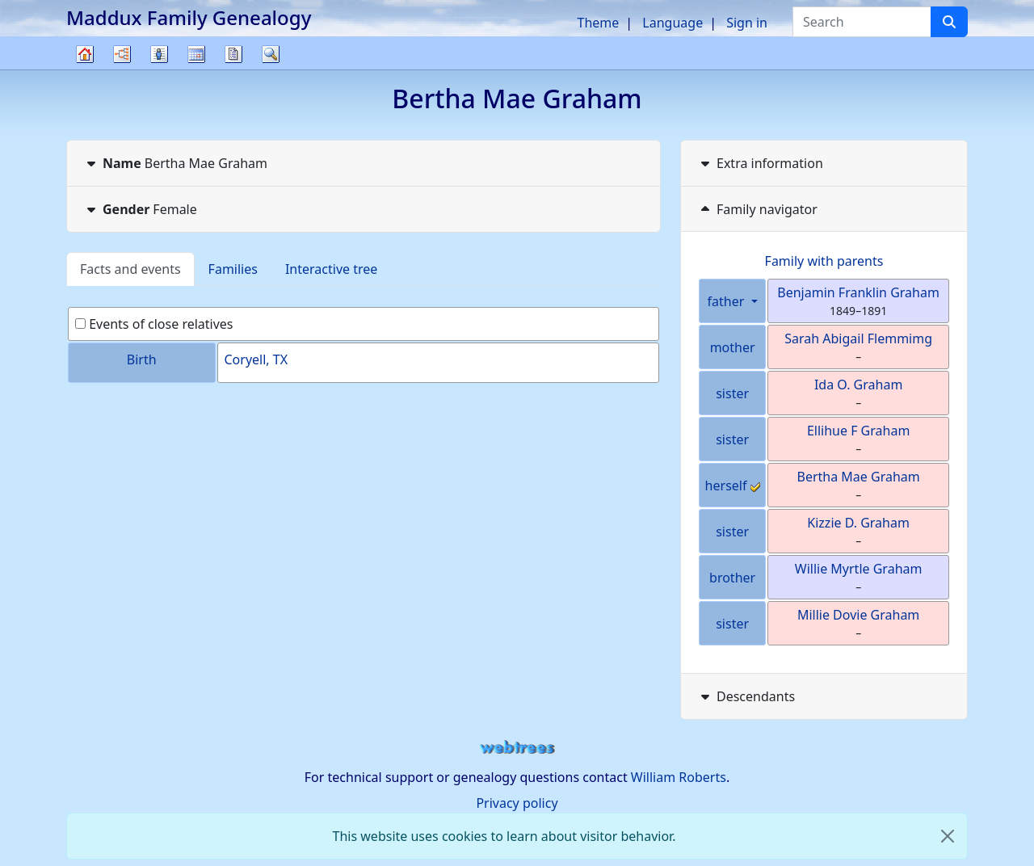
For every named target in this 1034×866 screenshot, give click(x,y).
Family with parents (824, 261)
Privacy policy (516, 803)
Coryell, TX (256, 359)
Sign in (746, 23)
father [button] (728, 301)
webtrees (517, 747)
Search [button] (271, 54)
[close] (947, 836)
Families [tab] (233, 269)
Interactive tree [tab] (331, 269)
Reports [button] (233, 54)
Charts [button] (122, 54)
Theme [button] (599, 23)
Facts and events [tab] (130, 269)
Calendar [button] (196, 54)
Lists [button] (159, 54)
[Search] (949, 21)
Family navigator (757, 209)
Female (140, 209)
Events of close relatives (154, 324)
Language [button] (672, 23)
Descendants (746, 696)
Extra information (760, 163)
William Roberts (678, 777)
